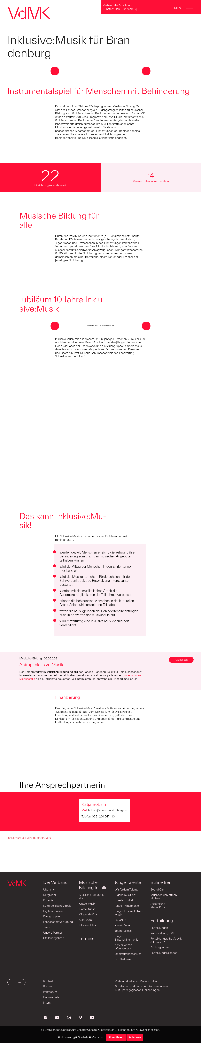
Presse (47, 986)
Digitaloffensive (53, 911)
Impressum (50, 991)
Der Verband (55, 882)
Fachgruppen (51, 916)
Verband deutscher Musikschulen (136, 981)
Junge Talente (128, 882)
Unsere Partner (52, 932)
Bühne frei (160, 882)
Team (46, 927)
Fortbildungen (159, 927)
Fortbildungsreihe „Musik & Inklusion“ (165, 940)
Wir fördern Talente (127, 889)
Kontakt (48, 981)
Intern (47, 1002)
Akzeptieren (115, 1037)
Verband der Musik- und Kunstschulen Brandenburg (120, 7)
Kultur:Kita (85, 919)
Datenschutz (51, 997)
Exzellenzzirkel (124, 900)
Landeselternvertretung (58, 921)
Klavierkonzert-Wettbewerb (124, 946)
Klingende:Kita (88, 914)
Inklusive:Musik (88, 925)
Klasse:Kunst (87, 909)
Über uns (49, 889)
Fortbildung (161, 920)
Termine (87, 938)
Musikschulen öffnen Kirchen (163, 896)
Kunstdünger (123, 925)
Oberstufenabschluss (128, 953)
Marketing (96, 1037)
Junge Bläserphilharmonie (126, 937)
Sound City (157, 889)
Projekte (48, 900)
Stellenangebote (53, 938)
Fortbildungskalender (163, 952)
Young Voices (123, 930)
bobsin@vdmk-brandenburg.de (107, 810)
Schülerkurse (123, 959)
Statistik (81, 1037)
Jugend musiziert (125, 894)
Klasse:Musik (87, 903)
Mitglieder (49, 894)
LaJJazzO (120, 920)
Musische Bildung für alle (93, 885)
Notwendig (66, 1037)
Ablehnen (135, 1037)
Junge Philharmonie (127, 905)
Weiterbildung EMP (162, 933)
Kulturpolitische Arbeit (57, 905)
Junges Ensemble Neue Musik (129, 912)
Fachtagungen (159, 947)
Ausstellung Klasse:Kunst (158, 905)
